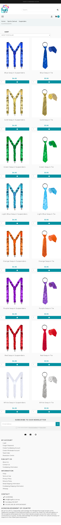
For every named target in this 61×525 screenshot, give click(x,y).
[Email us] (25, 434)
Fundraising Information (10, 467)
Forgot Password (8, 445)
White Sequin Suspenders (14, 402)
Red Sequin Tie (46, 355)
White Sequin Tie (46, 402)
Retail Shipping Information (11, 483)
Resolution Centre (8, 455)
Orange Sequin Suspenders (14, 261)
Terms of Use (7, 476)
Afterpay (5, 488)
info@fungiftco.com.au (11, 499)
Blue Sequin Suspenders (14, 73)
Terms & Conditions (33, 427)
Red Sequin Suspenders (15, 355)
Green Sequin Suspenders (14, 167)
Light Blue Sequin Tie (46, 214)
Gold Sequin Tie (46, 120)
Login (4, 443)
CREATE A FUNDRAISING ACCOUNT (31, 1)
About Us (6, 462)
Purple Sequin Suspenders (14, 308)
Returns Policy (7, 481)
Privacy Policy (43, 427)
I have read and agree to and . (31, 427)
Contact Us (6, 464)
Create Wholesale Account (11, 450)
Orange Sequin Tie (46, 261)
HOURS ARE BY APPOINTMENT (14, 504)
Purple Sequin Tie (46, 308)
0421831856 (8, 497)
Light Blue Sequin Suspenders (14, 214)
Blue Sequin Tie (46, 73)
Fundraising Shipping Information (13, 486)
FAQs (4, 473)
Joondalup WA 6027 (10, 502)
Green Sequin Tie (46, 167)
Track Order (6, 453)
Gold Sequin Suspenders (14, 120)
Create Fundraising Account (11, 448)
